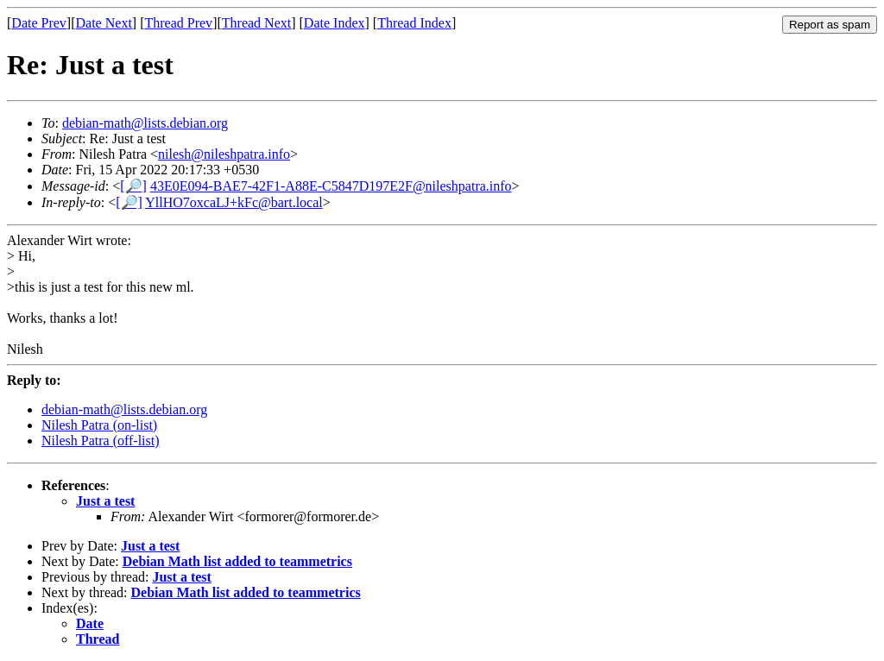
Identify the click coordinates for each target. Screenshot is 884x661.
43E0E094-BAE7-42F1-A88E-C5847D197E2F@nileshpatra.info (331, 186)
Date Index (334, 23)
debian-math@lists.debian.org (145, 123)
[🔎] (133, 186)
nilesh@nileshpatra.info (224, 154)
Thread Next (256, 23)
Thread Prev (178, 23)
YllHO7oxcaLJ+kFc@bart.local (233, 202)
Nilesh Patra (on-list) (99, 425)
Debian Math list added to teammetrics (237, 561)
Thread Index (414, 23)
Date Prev (38, 23)
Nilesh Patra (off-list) (100, 440)
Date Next (104, 23)
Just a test (105, 501)
